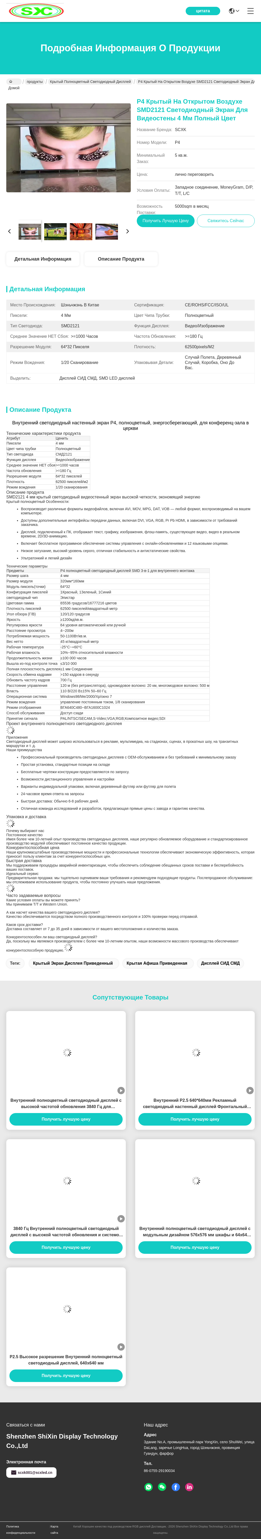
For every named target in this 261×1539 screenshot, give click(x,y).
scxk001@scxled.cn (31, 1472)
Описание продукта (121, 259)
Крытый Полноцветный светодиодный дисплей (90, 82)
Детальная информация (42, 259)
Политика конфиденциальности (20, 1529)
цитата (203, 11)
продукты (35, 82)
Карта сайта (54, 1529)
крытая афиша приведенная (157, 963)
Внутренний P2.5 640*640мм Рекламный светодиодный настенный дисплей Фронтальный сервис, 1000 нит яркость (195, 1104)
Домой (14, 82)
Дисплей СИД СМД (220, 963)
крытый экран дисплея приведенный (73, 963)
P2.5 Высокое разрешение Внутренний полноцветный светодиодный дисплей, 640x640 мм (66, 1360)
